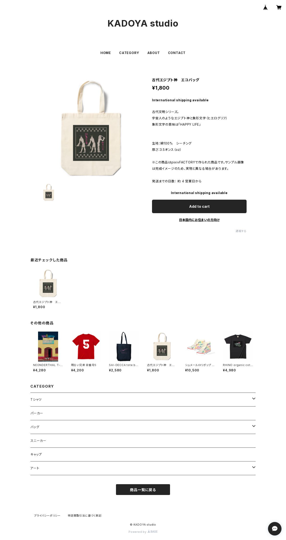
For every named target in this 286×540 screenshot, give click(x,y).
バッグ (34, 427)
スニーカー (38, 441)
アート (34, 468)
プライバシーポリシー (47, 515)
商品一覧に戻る (143, 490)
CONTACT (177, 53)
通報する (241, 231)
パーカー (36, 413)
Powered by (143, 531)
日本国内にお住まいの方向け (199, 220)
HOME (105, 53)
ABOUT (153, 53)
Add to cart (199, 206)
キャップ (36, 454)
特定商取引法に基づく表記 (85, 515)
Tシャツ (36, 399)
